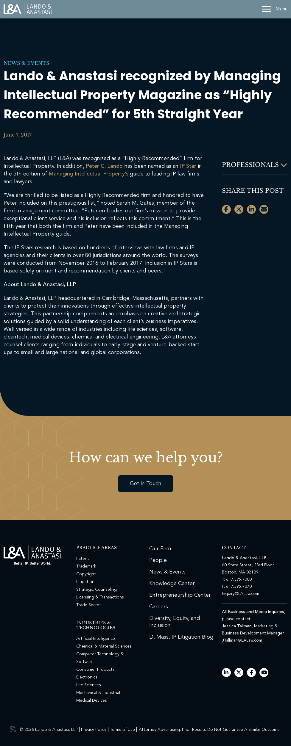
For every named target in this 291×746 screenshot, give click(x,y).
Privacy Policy (93, 730)
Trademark (86, 566)
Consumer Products (95, 669)
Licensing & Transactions (100, 597)
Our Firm (160, 548)
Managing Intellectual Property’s (88, 174)
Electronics (86, 677)
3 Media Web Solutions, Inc (13, 729)
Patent (82, 559)
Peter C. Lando (104, 166)
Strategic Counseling (96, 589)
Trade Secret (88, 605)
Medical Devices (91, 700)
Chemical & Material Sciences (104, 646)
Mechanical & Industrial (98, 693)
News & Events (26, 63)
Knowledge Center (172, 583)
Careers (158, 606)
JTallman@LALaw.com (242, 640)
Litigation (85, 582)
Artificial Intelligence (95, 639)
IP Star (188, 166)
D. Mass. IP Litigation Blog (181, 637)
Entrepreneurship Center (180, 595)
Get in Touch (145, 483)
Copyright (86, 574)
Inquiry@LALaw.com (240, 594)
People (158, 560)
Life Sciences (88, 685)
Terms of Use (122, 730)
